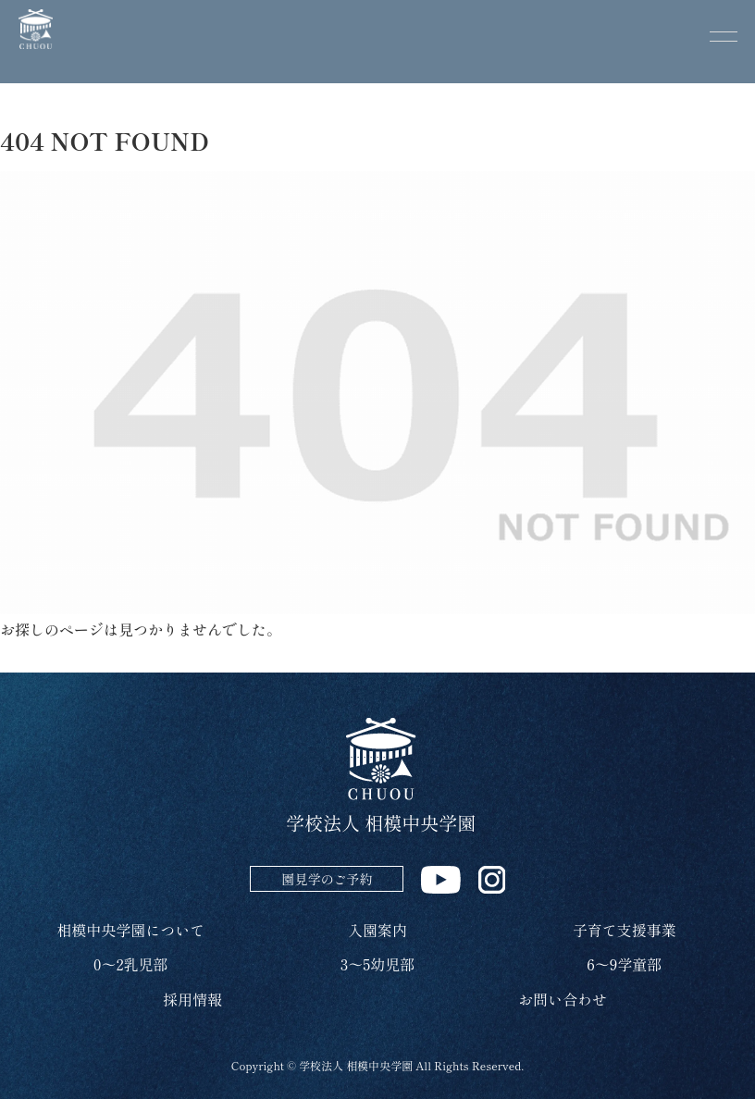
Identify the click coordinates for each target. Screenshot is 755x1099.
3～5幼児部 (377, 964)
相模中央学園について (130, 930)
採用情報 (192, 999)
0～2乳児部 (130, 964)
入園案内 (377, 930)
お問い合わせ (562, 999)
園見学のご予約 (326, 879)
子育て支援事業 (624, 930)
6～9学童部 (624, 964)
